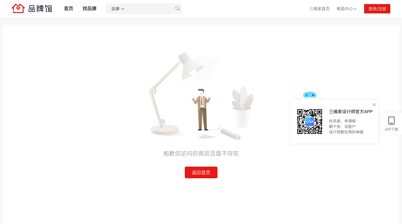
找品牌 (89, 9)
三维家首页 (319, 8)
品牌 (118, 8)
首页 (68, 9)
